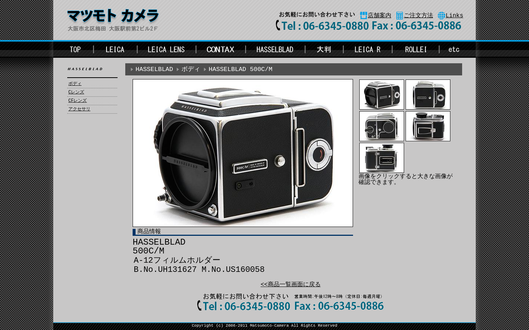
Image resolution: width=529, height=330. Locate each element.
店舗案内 (379, 16)
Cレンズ (76, 92)
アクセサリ (79, 109)
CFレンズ (77, 101)
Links (454, 16)
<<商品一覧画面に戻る (290, 285)
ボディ (75, 84)
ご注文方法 (418, 16)
